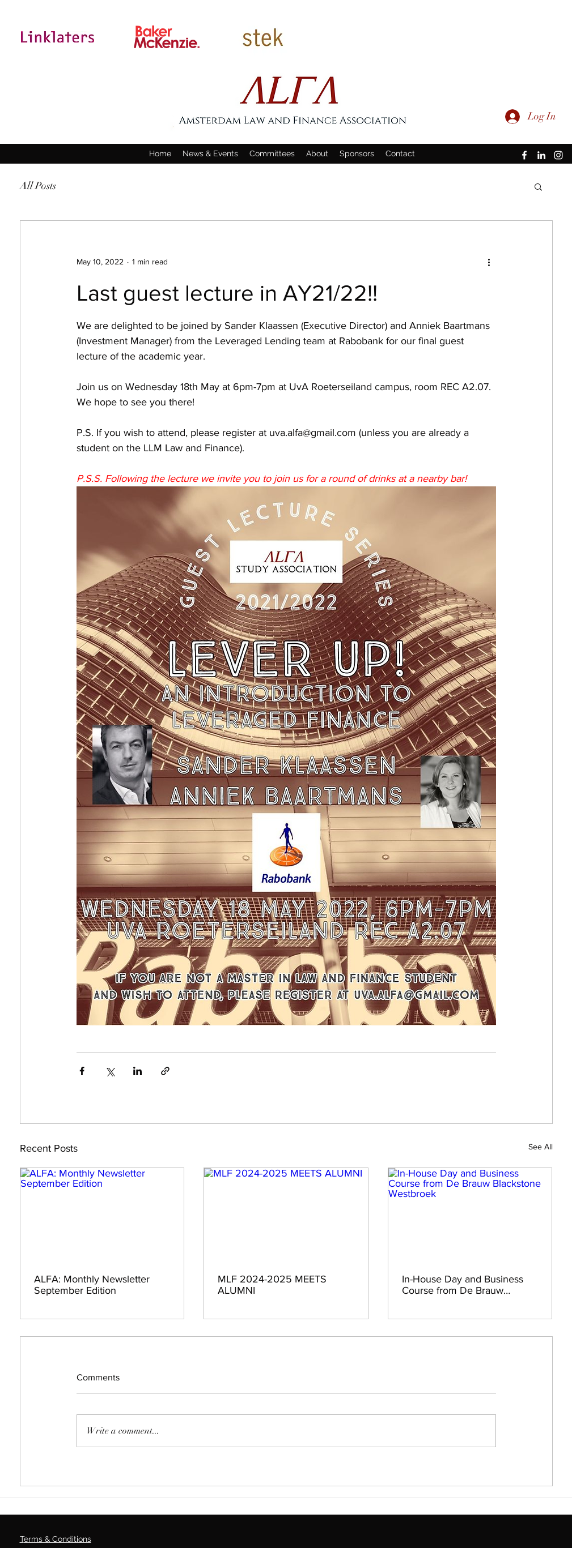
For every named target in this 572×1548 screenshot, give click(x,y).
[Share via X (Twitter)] (109, 1071)
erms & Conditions (57, 1538)
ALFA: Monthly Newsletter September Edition (92, 1284)
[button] (538, 186)
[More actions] (489, 261)
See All (540, 1146)
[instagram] (558, 155)
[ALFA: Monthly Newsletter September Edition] (102, 1214)
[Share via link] (165, 1071)
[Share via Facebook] (82, 1071)
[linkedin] (541, 155)
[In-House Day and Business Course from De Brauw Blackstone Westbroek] (470, 1214)
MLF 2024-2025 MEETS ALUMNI (272, 1284)
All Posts (38, 185)
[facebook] (524, 155)
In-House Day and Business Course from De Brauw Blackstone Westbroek (462, 1284)
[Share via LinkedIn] (137, 1071)
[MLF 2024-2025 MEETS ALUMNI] (286, 1214)
